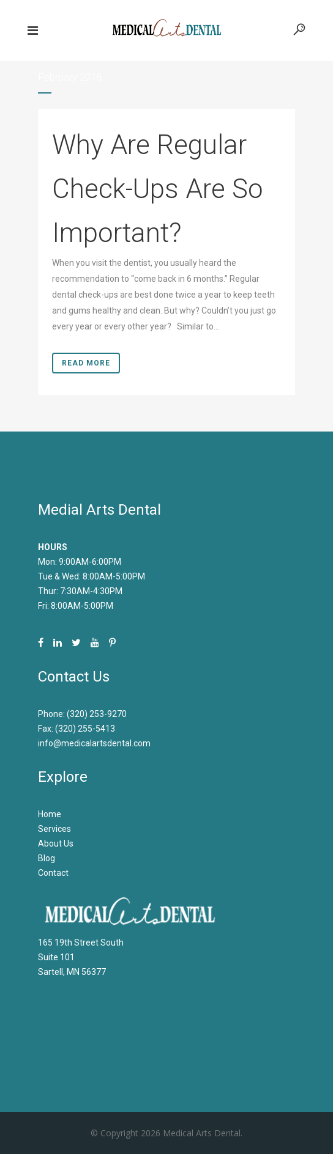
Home (49, 814)
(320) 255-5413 (85, 728)
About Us (55, 843)
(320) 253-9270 (97, 714)
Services (54, 829)
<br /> (166, 1025)
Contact (53, 873)
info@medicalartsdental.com (94, 743)
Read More (86, 363)
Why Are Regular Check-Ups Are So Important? (157, 189)
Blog (46, 858)
